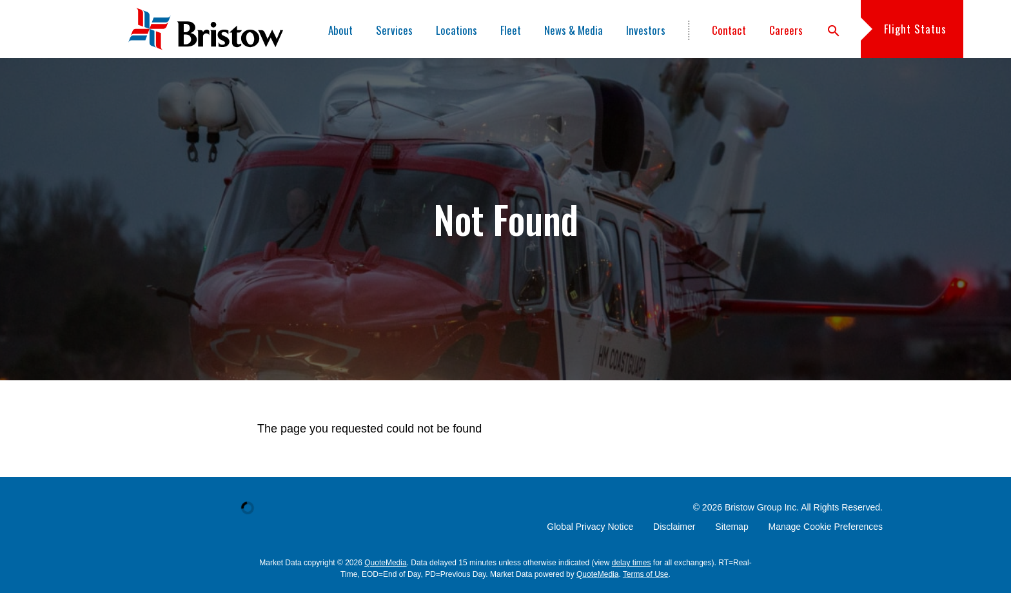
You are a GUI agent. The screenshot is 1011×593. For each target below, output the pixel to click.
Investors (645, 30)
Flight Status (915, 29)
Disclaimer (674, 526)
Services (394, 30)
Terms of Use (646, 574)
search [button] (833, 31)
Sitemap (731, 526)
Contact (729, 30)
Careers (786, 30)
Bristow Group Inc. (762, 507)
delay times (631, 562)
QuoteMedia (385, 562)
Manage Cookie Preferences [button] (826, 526)
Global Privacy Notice (590, 526)
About (340, 30)
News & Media (573, 30)
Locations (456, 30)
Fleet (510, 30)
